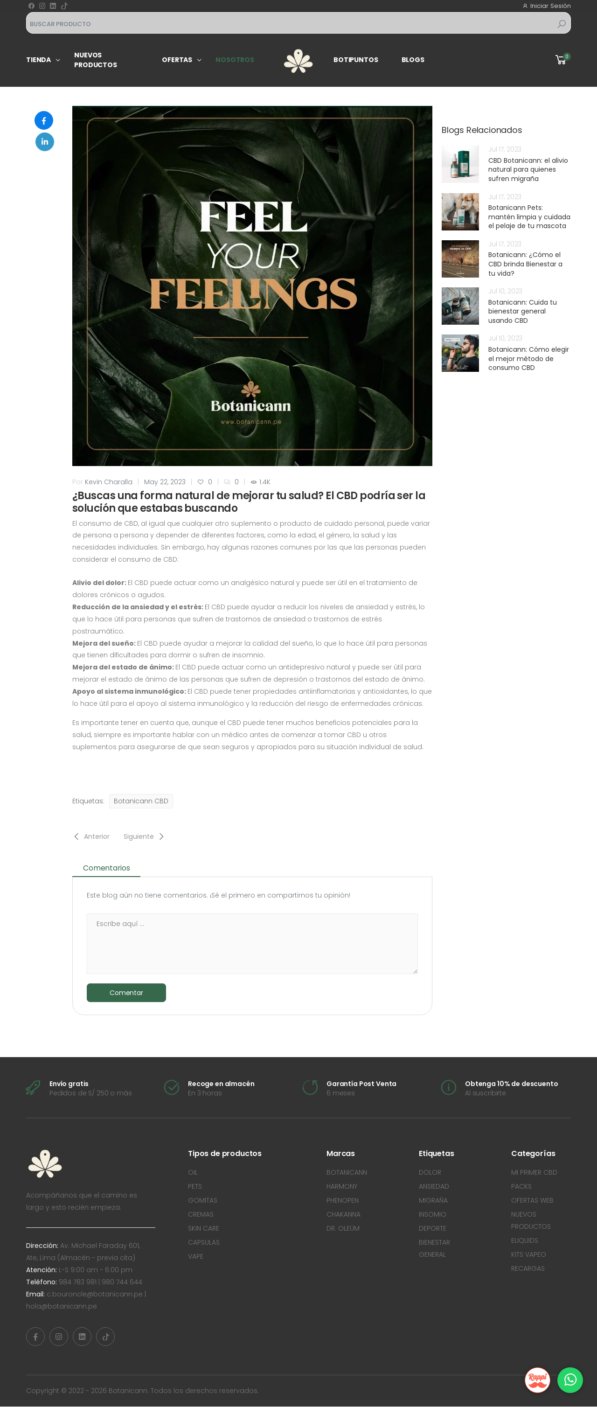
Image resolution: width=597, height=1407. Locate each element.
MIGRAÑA (433, 1200)
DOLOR (430, 1172)
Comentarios (109, 868)
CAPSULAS (204, 1242)
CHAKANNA (343, 1214)
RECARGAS (528, 1269)
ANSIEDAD (434, 1186)
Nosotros (234, 59)
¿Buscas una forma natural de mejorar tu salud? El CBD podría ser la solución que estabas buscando (248, 502)
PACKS (521, 1186)
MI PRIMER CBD (534, 1172)
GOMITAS (202, 1200)
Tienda (38, 59)
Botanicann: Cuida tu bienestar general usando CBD (522, 311)
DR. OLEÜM (343, 1228)
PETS (195, 1186)
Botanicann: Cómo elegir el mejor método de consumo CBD (528, 358)
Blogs (413, 59)
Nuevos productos (95, 60)
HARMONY (341, 1186)
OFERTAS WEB (532, 1200)
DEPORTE (432, 1228)
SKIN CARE (203, 1228)
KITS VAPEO (528, 1255)
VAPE (195, 1256)
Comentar (126, 992)
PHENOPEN (342, 1200)
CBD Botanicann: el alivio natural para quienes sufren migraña (528, 169)
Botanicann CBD (141, 801)
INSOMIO (432, 1214)
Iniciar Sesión (546, 5)
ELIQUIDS (524, 1241)
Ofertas (177, 59)
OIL (193, 1172)
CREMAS (201, 1214)
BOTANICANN (346, 1172)
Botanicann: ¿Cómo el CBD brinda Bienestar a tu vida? (525, 264)
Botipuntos (355, 59)
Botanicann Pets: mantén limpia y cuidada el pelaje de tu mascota (529, 216)
